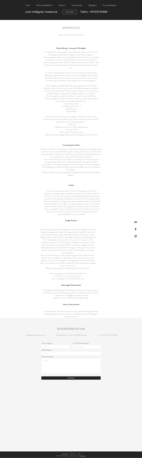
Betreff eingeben (47, 350)
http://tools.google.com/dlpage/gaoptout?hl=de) (69, 260)
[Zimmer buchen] (70, 12)
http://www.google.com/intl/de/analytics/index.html (67, 273)
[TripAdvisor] (135, 222)
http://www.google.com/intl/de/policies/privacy (67, 278)
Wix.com (83, 456)
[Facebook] (135, 229)
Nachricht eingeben (47, 357)
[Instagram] (135, 236)
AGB (79, 454)
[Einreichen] (71, 378)
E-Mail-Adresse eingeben (81, 343)
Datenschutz (72, 454)
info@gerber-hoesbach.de (44, 12)
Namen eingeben (47, 343)
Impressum (65, 454)
